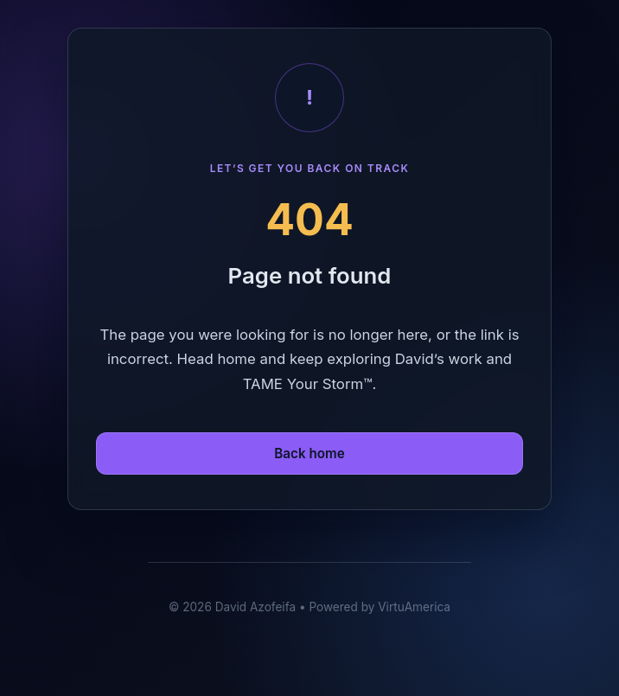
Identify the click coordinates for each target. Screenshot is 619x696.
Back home (309, 453)
